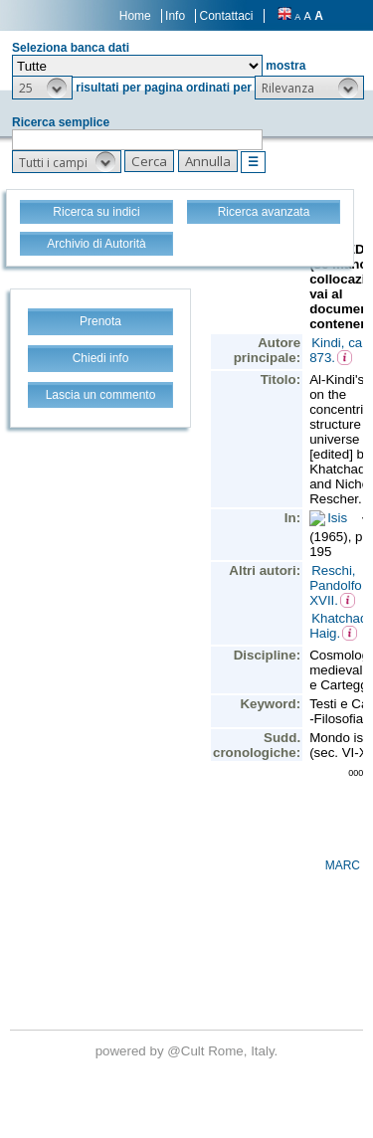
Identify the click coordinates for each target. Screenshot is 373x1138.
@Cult (187, 1050)
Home (135, 16)
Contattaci (226, 16)
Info (175, 16)
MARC (342, 865)
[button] (42, 87)
